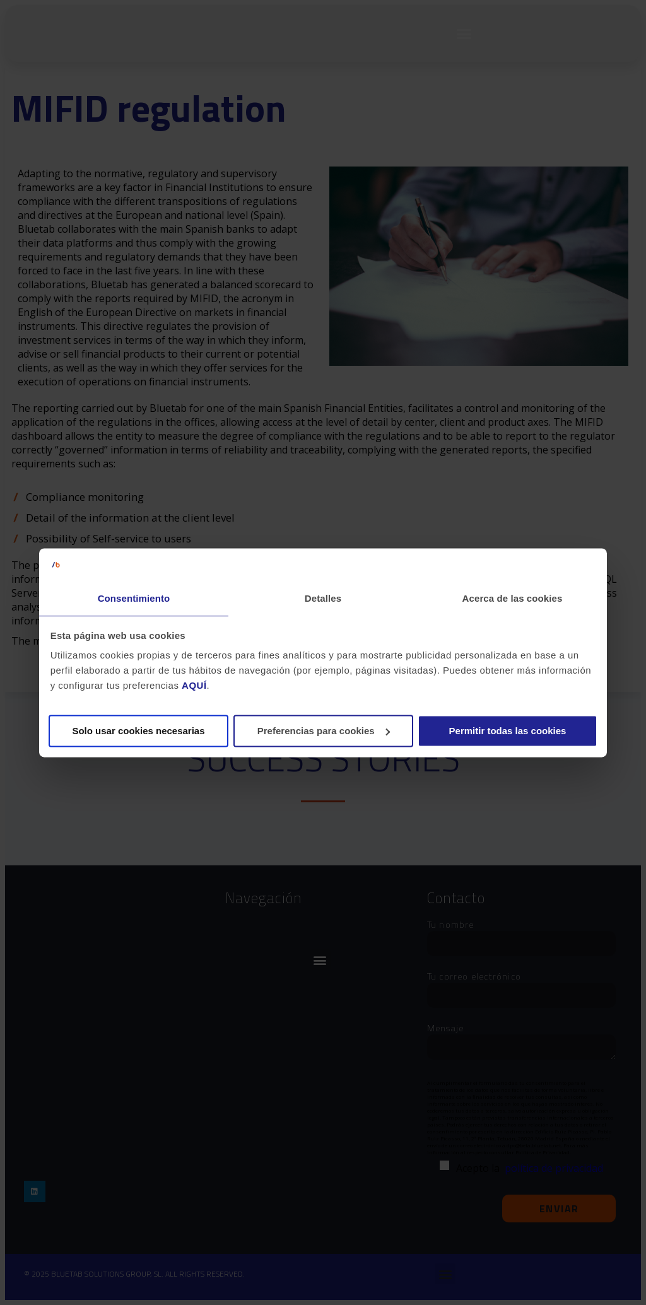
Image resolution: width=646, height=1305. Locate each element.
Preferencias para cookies (323, 730)
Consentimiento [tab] (134, 598)
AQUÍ (194, 686)
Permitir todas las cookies (508, 730)
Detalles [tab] (323, 598)
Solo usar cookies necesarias (138, 730)
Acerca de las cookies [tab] (512, 598)
